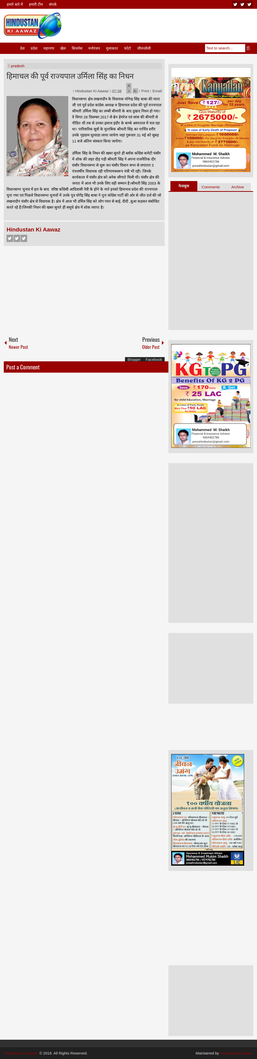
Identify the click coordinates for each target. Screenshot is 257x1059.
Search (249, 48)
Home (11, 48)
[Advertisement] (162, 25)
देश (22, 48)
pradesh (17, 66)
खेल (63, 48)
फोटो (127, 48)
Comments (211, 187)
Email (156, 91)
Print (144, 91)
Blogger (134, 359)
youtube (235, 4)
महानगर (48, 48)
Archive (237, 187)
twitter (242, 4)
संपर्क (53, 4)
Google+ (24, 238)
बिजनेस (77, 48)
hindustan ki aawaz (237, 1053)
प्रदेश (34, 48)
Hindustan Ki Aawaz (92, 91)
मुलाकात (112, 48)
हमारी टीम (36, 4)
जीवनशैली (144, 48)
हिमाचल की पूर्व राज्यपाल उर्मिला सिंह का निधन (70, 75)
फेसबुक (183, 186)
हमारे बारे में (15, 4)
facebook (249, 4)
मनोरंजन (94, 48)
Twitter (17, 238)
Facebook (10, 238)
